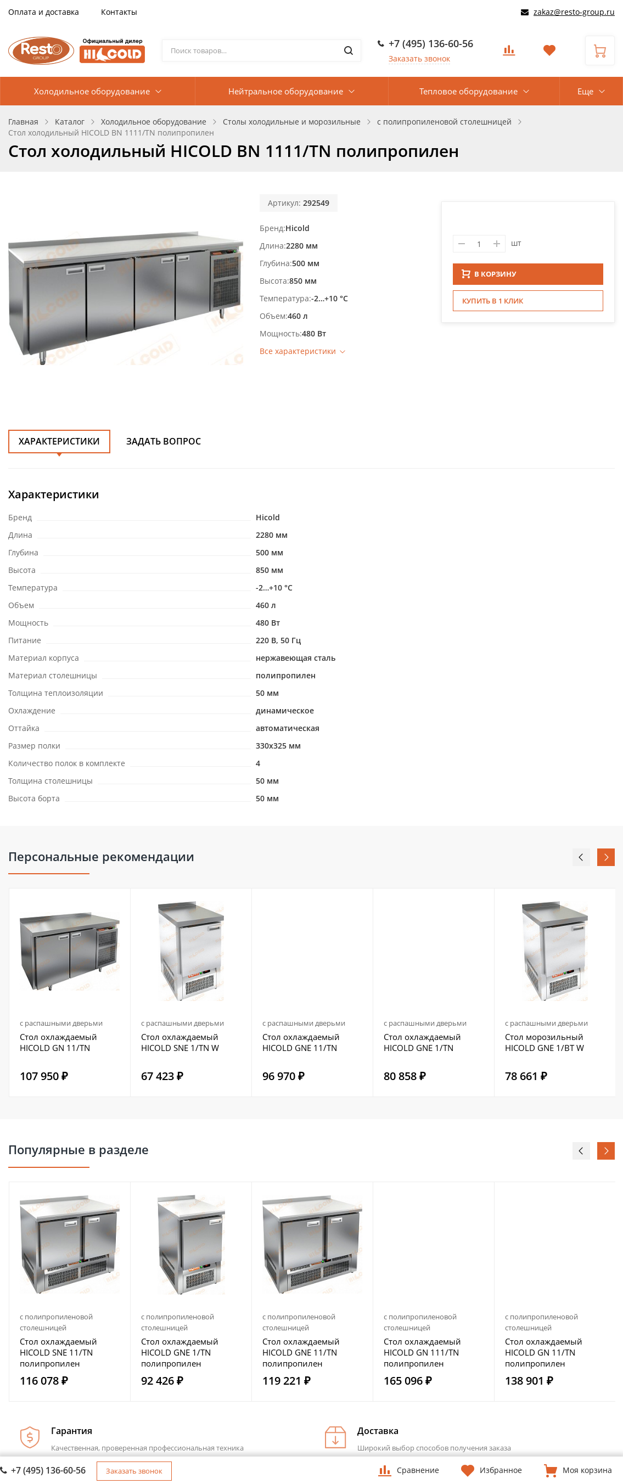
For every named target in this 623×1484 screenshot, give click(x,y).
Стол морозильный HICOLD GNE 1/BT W (544, 1042)
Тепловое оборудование (468, 91)
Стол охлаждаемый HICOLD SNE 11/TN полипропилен (58, 1352)
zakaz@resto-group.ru (574, 12)
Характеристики (59, 441)
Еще (585, 91)
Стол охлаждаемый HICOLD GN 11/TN (58, 1042)
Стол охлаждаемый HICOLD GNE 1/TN (422, 1042)
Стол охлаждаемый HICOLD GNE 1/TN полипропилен (179, 1352)
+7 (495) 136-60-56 (431, 43)
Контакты (119, 12)
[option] (70, 992)
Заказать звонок (419, 58)
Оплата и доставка (43, 12)
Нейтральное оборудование (285, 91)
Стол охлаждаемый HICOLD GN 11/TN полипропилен (543, 1352)
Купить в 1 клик (492, 304)
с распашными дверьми (61, 1023)
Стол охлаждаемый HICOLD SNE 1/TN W (180, 1042)
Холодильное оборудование (92, 91)
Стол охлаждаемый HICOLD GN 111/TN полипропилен (422, 1352)
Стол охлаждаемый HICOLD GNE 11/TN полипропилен (301, 1352)
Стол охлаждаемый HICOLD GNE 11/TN (301, 1042)
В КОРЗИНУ (489, 277)
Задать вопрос (163, 441)
